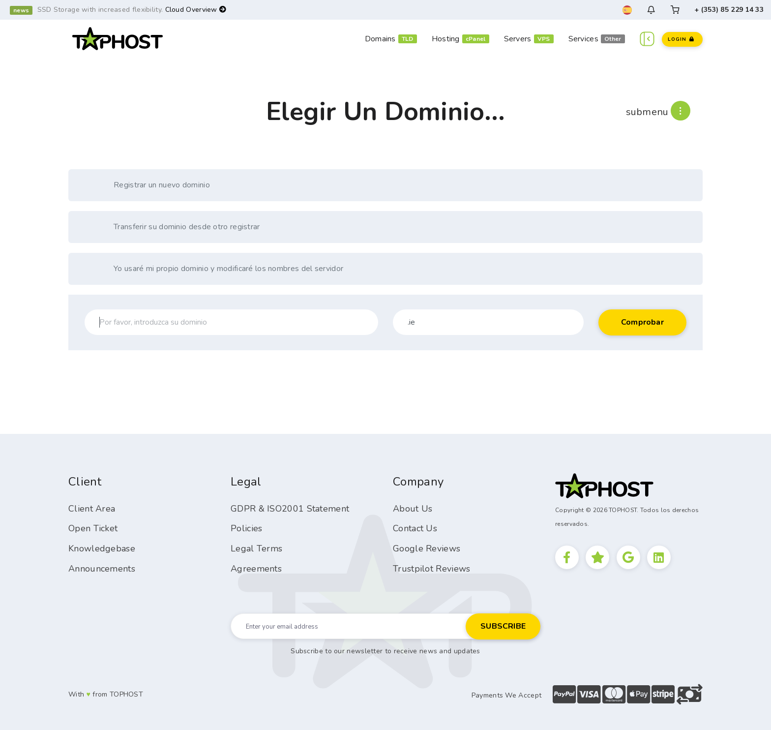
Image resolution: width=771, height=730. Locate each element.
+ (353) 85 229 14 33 (729, 9)
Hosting (446, 38)
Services (583, 38)
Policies (246, 528)
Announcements (101, 569)
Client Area (91, 509)
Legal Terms (256, 548)
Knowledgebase (101, 548)
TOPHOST (126, 694)
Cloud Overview (196, 9)
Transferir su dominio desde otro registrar (176, 227)
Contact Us (415, 528)
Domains (380, 38)
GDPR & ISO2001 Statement (290, 509)
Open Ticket (93, 528)
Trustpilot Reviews (431, 569)
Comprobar (642, 322)
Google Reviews (426, 548)
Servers (518, 38)
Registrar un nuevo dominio (151, 185)
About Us (412, 509)
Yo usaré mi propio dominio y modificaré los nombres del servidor (218, 268)
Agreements (256, 569)
